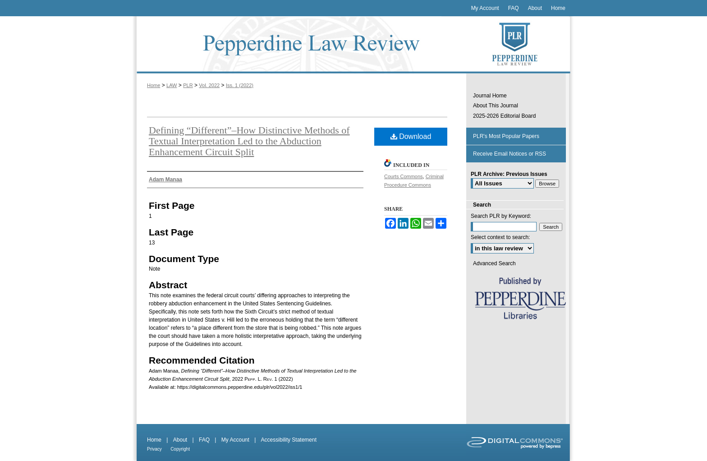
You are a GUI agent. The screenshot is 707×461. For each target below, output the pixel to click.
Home (153, 85)
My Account (235, 440)
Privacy (154, 449)
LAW (171, 85)
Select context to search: (500, 237)
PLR (188, 85)
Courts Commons (403, 176)
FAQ (204, 440)
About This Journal (495, 105)
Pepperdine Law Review (299, 45)
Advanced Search (494, 263)
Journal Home (490, 95)
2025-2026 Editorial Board (504, 116)
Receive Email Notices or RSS (509, 154)
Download (411, 136)
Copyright (180, 449)
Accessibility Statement (289, 440)
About (180, 440)
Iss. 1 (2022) (239, 85)
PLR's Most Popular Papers (506, 136)
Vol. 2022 (209, 85)
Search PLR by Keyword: (501, 216)
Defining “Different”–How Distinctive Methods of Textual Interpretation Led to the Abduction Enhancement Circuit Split (249, 140)
